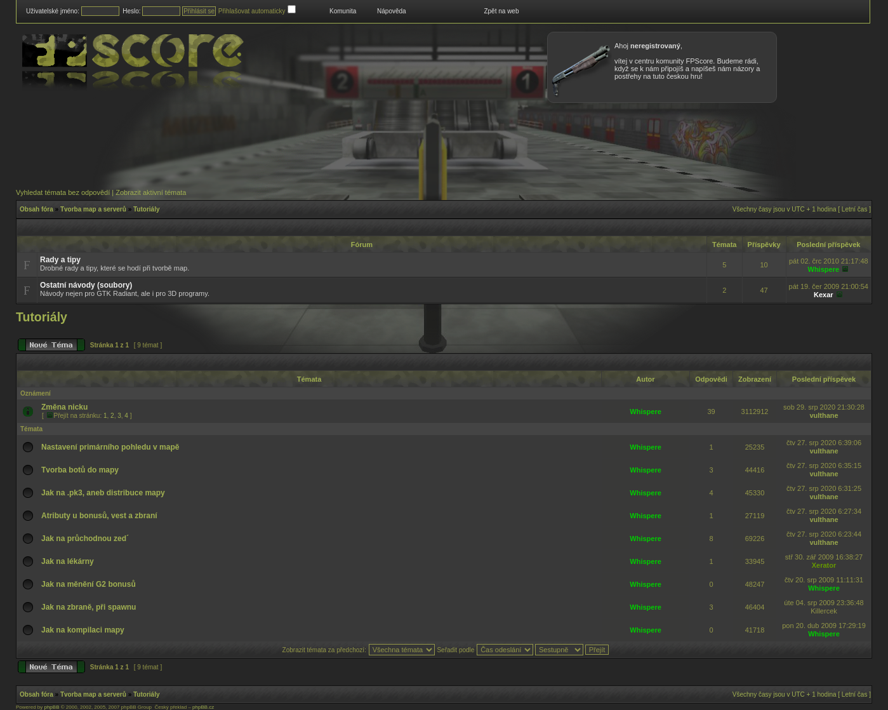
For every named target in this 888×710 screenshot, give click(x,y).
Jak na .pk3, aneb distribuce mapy (103, 492)
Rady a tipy (60, 259)
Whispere (824, 269)
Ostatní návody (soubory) (86, 285)
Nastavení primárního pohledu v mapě (110, 447)
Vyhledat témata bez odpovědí (63, 192)
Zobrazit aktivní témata (151, 192)
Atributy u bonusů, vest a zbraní (99, 515)
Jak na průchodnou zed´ (85, 538)
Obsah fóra (36, 209)
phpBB (51, 707)
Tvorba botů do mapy (80, 470)
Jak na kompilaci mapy (82, 630)
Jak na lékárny (67, 561)
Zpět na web (501, 11)
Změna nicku (64, 407)
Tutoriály (146, 209)
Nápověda (391, 11)
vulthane (823, 415)
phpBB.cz (203, 707)
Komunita (342, 11)
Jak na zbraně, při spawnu (88, 607)
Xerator (824, 565)
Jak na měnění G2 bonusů (88, 584)
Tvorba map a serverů (93, 209)
